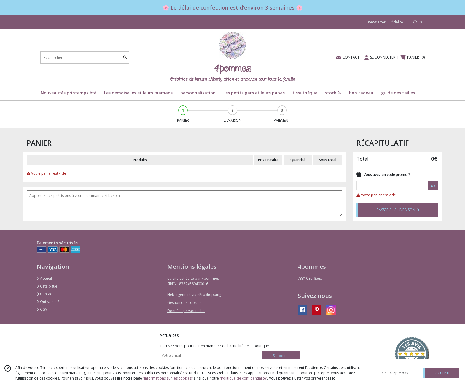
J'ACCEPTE (442, 372)
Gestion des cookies (184, 302)
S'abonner (281, 355)
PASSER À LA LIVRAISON (398, 209)
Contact (45, 293)
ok (433, 185)
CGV (42, 309)
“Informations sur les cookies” (168, 378)
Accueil (44, 278)
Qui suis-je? (48, 301)
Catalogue (47, 286)
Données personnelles (186, 310)
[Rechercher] (125, 57)
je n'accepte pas (394, 372)
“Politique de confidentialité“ (243, 378)
